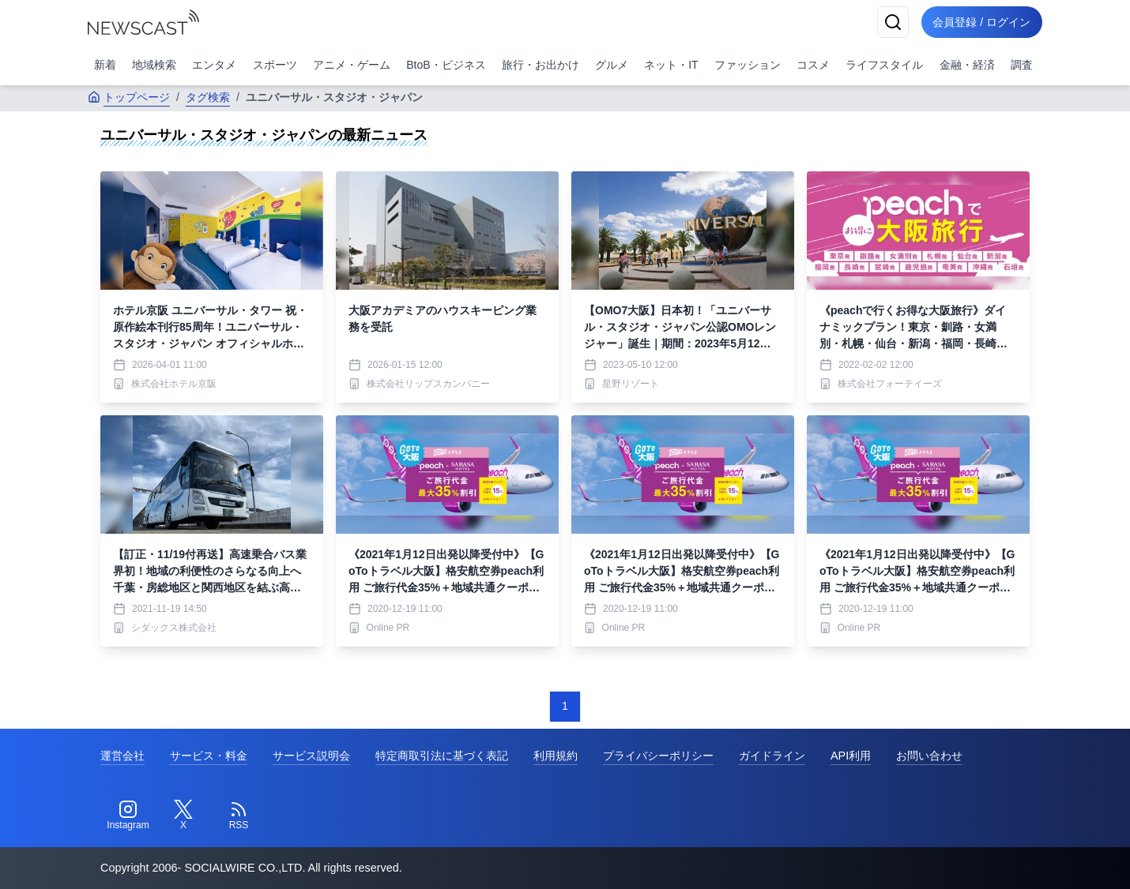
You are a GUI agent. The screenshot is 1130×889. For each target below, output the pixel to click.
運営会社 (122, 755)
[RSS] (238, 816)
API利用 (851, 755)
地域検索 (154, 64)
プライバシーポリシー (658, 755)
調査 (1022, 64)
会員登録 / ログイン (981, 22)
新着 (105, 64)
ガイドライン (772, 755)
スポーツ (275, 64)
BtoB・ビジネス (445, 64)
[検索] (890, 22)
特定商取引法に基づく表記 (441, 755)
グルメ (611, 64)
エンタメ (214, 64)
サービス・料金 (208, 755)
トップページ (129, 97)
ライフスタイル (884, 64)
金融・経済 (967, 64)
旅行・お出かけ (540, 64)
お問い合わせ (929, 755)
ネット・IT (671, 64)
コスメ (813, 64)
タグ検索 (208, 97)
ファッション (747, 64)
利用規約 (555, 755)
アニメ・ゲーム (351, 64)
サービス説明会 (311, 755)
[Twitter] (183, 816)
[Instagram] (128, 816)
